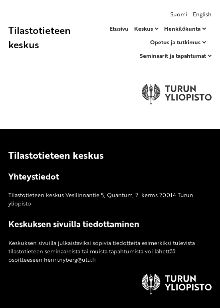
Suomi (178, 14)
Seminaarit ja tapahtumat (173, 55)
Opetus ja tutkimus (175, 42)
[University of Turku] (177, 292)
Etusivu (119, 28)
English (202, 14)
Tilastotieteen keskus (39, 37)
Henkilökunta (182, 28)
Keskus (143, 28)
